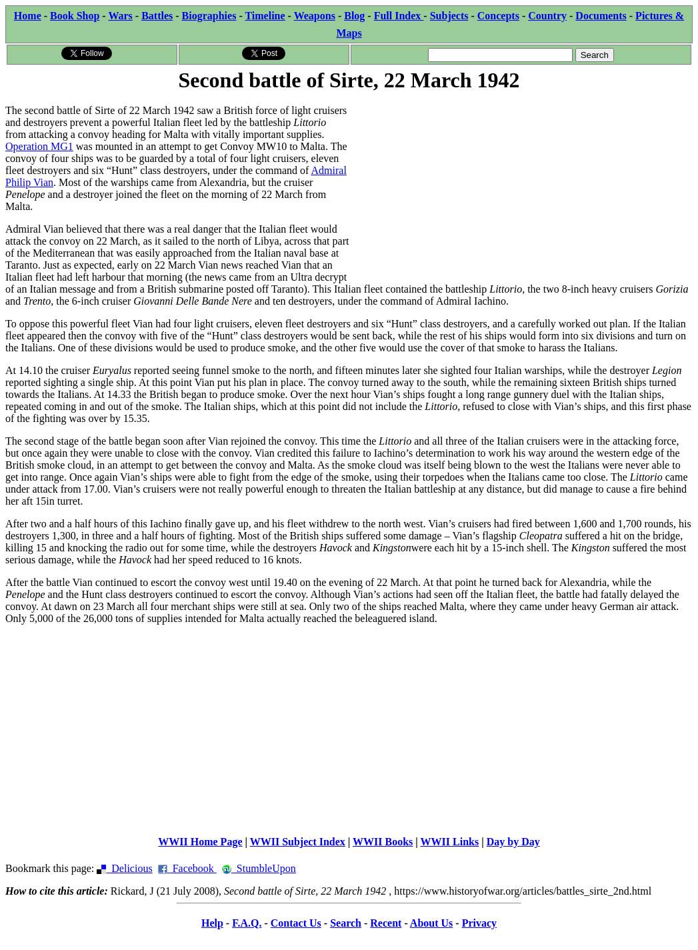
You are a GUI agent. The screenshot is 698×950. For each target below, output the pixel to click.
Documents (600, 15)
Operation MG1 (39, 146)
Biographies (209, 15)
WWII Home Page (200, 841)
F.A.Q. (246, 923)
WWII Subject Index (297, 841)
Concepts (498, 15)
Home (27, 15)
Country (547, 15)
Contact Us (296, 923)
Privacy (479, 923)
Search (345, 923)
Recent (385, 923)
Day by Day (513, 841)
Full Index (399, 15)
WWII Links (450, 841)
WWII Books (383, 841)
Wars (120, 15)
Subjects (449, 15)
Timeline (265, 15)
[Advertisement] (521, 188)
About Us (431, 923)
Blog (354, 15)
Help (212, 923)
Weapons (314, 15)
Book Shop (74, 15)
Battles (157, 15)
